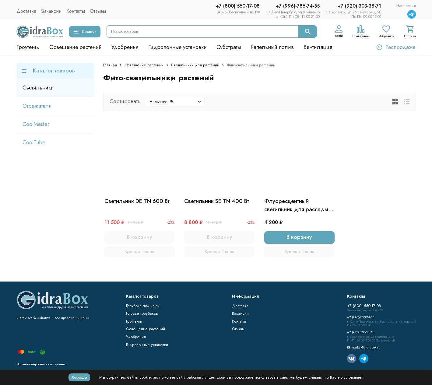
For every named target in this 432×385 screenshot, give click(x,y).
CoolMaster (36, 124)
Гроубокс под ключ (143, 306)
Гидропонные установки (177, 47)
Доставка (26, 11)
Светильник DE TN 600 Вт (137, 201)
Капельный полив (272, 47)
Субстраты (228, 47)
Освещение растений (75, 47)
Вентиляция (318, 47)
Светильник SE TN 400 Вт (216, 201)
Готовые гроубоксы (142, 313)
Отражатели (37, 106)
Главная (110, 65)
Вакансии (51, 11)
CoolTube (34, 142)
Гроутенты (28, 47)
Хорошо (79, 377)
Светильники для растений (195, 65)
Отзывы (98, 11)
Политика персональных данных (41, 364)
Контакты (75, 11)
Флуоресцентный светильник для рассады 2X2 (296, 205)
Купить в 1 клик (139, 251)
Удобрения (125, 47)
